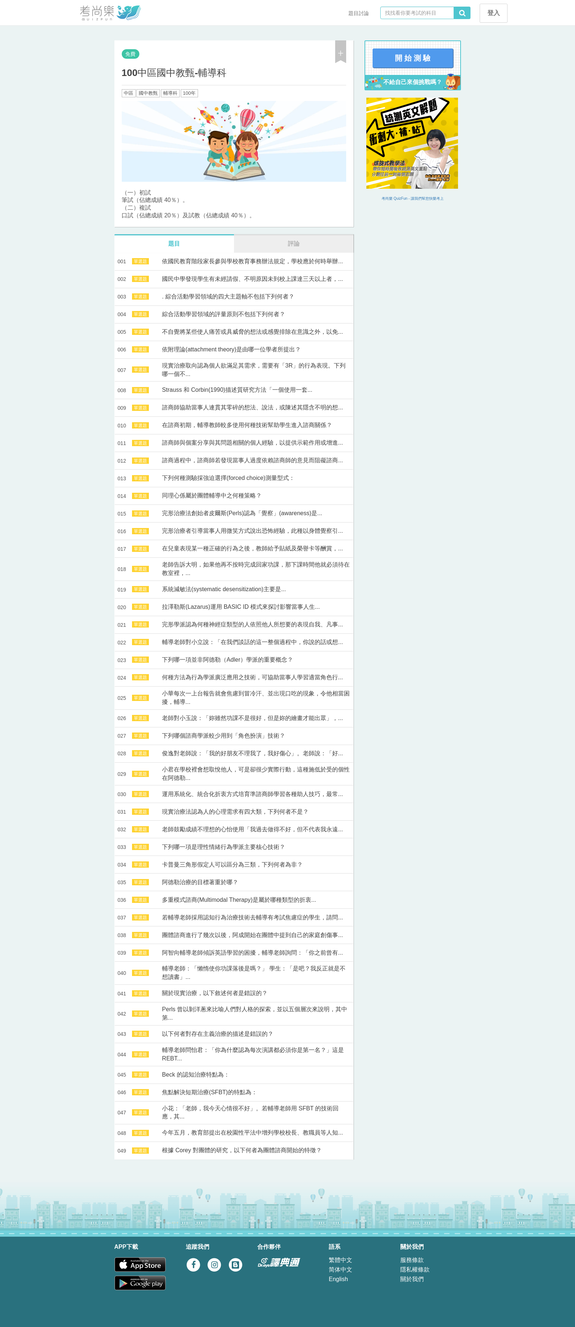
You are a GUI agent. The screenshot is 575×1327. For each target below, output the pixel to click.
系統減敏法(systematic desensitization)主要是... (224, 589)
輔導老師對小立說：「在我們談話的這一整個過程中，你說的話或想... (252, 642)
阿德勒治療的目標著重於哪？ (200, 882)
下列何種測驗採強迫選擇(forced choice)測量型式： (228, 478)
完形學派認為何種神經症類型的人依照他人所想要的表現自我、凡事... (252, 624)
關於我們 (412, 1279)
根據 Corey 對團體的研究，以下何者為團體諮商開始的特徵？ (242, 1150)
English (338, 1279)
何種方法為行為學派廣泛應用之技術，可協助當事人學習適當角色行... (252, 677)
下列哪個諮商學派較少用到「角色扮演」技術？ (223, 736)
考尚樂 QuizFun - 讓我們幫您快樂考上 (413, 198)
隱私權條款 (415, 1269)
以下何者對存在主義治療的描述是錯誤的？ (218, 1034)
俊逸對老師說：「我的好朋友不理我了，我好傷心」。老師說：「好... (252, 753)
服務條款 (412, 1260)
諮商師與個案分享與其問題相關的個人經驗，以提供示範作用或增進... (252, 443)
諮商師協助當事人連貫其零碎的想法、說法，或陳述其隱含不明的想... (252, 407)
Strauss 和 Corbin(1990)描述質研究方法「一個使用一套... (237, 390)
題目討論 (358, 13)
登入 (493, 13)
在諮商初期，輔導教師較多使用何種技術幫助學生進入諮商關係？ (247, 425)
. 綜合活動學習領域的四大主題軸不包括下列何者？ (228, 296)
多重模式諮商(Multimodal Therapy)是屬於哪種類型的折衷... (239, 900)
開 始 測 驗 (413, 58)
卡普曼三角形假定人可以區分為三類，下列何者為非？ (232, 864)
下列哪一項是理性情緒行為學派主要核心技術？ (223, 847)
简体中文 (340, 1269)
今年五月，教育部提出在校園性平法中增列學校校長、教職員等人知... (252, 1132)
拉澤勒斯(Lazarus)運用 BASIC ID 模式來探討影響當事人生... (241, 607)
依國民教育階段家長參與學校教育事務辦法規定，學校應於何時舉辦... (252, 261)
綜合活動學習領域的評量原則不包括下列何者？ (223, 314)
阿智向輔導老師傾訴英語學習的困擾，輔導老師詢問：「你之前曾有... (252, 953)
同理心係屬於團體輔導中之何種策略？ (212, 495)
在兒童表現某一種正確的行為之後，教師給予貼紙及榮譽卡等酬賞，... (252, 548)
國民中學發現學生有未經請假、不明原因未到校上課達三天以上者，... (252, 279)
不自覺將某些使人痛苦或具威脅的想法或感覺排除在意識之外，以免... (252, 332)
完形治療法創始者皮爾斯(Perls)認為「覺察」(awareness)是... (242, 513)
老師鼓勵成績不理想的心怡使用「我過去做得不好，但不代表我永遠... (252, 829)
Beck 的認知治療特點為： (196, 1074)
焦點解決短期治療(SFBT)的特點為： (209, 1092)
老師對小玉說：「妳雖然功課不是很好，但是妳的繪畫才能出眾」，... (252, 718)
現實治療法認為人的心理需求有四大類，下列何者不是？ (235, 812)
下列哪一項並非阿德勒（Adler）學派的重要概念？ (227, 660)
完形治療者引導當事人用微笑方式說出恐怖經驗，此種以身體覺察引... (252, 531)
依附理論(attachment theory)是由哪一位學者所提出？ (231, 349)
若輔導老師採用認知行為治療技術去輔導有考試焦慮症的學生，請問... (252, 917)
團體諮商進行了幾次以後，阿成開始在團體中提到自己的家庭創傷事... (252, 935)
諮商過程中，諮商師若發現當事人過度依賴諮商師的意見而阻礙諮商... (252, 460)
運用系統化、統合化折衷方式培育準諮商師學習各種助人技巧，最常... (252, 794)
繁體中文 (340, 1260)
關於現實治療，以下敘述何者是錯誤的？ (215, 993)
